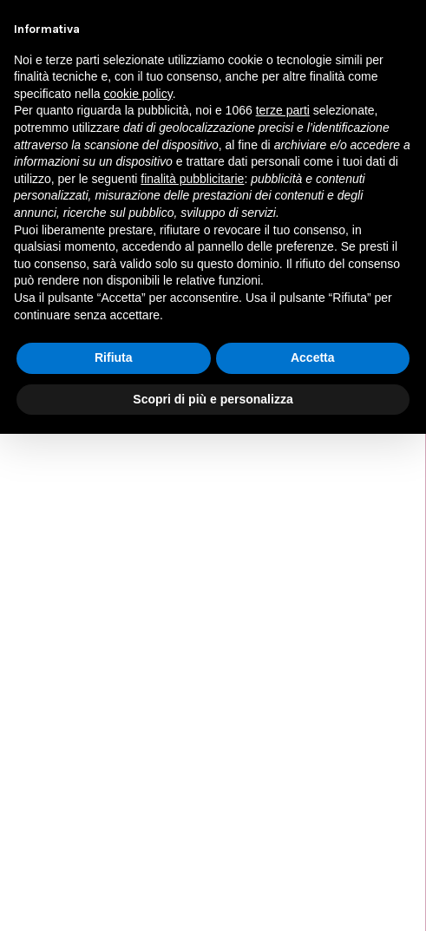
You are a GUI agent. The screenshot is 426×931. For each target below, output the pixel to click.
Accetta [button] (313, 357)
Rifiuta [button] (114, 357)
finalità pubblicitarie (192, 179)
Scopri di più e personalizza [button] (212, 399)
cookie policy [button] (138, 94)
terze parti (283, 110)
